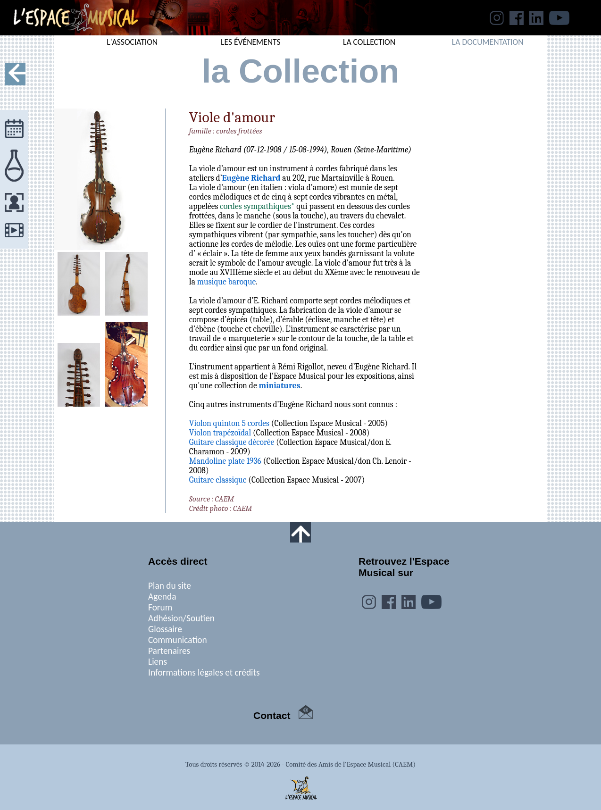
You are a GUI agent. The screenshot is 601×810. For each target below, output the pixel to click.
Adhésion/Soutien (181, 618)
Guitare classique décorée (231, 442)
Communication (177, 640)
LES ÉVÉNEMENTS (251, 42)
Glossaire (165, 629)
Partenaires (169, 650)
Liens (157, 661)
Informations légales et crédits (204, 672)
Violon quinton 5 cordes (229, 423)
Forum (160, 607)
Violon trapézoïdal (220, 432)
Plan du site (169, 585)
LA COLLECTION (369, 42)
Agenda (162, 596)
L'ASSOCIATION (132, 42)
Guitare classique (218, 479)
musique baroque (226, 281)
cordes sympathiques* (257, 206)
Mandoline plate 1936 (225, 461)
